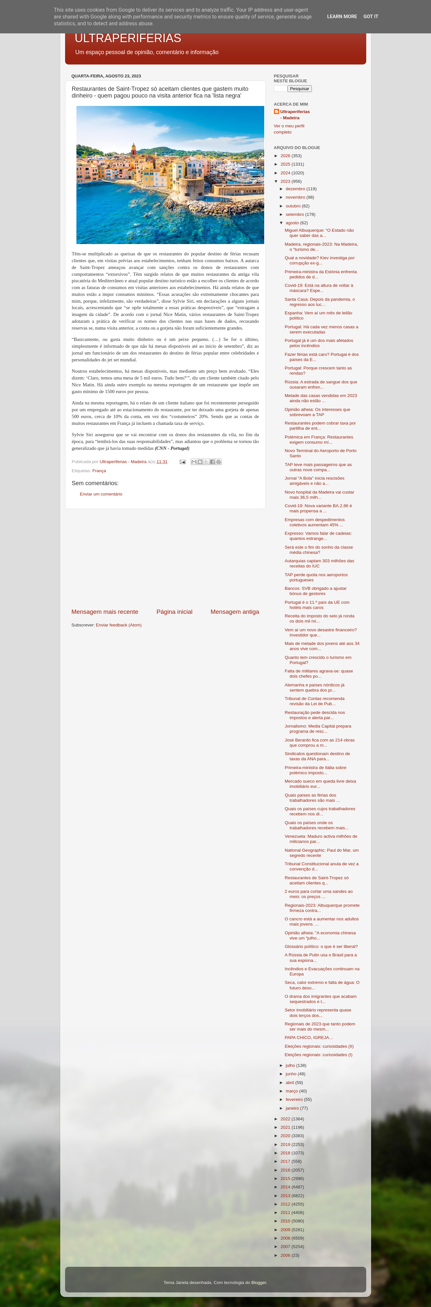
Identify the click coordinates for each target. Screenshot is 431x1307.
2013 (285, 1195)
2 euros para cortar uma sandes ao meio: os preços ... (319, 894)
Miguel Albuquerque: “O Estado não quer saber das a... (319, 233)
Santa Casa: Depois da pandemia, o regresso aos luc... (320, 302)
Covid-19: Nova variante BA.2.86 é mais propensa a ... (318, 508)
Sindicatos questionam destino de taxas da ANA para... (317, 756)
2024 (285, 172)
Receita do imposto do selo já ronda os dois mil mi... (319, 618)
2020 (285, 1135)
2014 (285, 1186)
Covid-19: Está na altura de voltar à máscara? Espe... (319, 288)
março (292, 1091)
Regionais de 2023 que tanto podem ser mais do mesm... (320, 1026)
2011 (285, 1212)
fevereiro (295, 1099)
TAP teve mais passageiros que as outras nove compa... (318, 467)
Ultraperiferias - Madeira (295, 114)
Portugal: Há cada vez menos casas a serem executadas (321, 329)
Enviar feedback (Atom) (119, 625)
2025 (285, 164)
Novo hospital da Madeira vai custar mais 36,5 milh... (319, 495)
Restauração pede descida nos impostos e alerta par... (315, 715)
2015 (285, 1178)
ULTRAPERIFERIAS (128, 38)
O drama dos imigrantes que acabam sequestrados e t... (321, 999)
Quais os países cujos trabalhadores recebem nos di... (320, 811)
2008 (285, 1238)
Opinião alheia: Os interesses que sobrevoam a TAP (317, 412)
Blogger (258, 1282)
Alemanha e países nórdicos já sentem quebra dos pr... (315, 688)
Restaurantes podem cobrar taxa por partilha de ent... (320, 426)
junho (292, 1073)
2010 (285, 1221)
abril (290, 1082)
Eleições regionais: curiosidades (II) (319, 1046)
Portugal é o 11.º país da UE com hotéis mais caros (317, 605)
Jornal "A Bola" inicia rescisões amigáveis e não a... (314, 481)
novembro (296, 197)
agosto (293, 222)
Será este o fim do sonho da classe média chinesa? (319, 550)
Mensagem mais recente (105, 611)
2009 (285, 1229)
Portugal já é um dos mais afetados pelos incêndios (319, 343)
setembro (295, 214)
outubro (294, 206)
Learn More (342, 16)
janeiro (293, 1108)
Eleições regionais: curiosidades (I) (318, 1054)
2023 (285, 181)
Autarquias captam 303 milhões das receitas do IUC (319, 563)
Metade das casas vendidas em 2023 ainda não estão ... (321, 398)
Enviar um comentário (101, 494)
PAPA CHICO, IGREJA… (309, 1037)
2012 (285, 1204)
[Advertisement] (165, 558)
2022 (285, 1118)
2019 (285, 1144)
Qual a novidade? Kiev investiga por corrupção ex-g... (320, 260)
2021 (285, 1127)
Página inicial (174, 611)
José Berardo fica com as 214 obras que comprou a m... (320, 743)
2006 (285, 1255)
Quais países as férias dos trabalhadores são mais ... (312, 798)
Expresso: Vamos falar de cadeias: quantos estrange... (318, 536)
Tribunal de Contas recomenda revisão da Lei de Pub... (315, 701)
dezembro (296, 188)
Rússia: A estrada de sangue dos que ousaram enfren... (321, 384)
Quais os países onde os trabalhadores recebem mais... (316, 825)
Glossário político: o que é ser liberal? (321, 946)
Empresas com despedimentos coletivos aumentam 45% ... (315, 522)
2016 (285, 1170)
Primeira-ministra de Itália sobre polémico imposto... (315, 770)
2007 (285, 1246)
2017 (285, 1161)
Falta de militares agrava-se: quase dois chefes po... (319, 674)
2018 (285, 1152)
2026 (285, 155)
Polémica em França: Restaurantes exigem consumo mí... (319, 440)
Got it (370, 16)
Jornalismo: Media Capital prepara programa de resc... (318, 729)
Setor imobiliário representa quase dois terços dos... (318, 1013)
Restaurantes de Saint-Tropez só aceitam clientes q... (317, 880)
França (99, 470)
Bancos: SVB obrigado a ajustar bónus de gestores (315, 591)
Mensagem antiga (234, 611)
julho (291, 1065)
